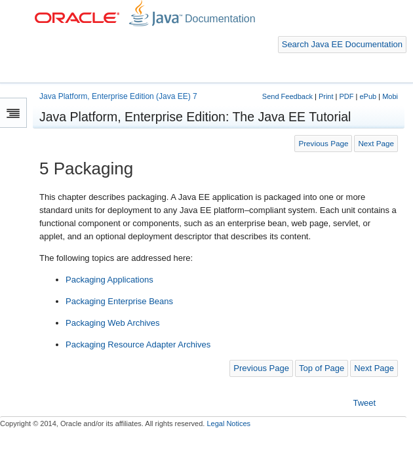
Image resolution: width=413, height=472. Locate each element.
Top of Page (321, 368)
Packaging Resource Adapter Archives (138, 344)
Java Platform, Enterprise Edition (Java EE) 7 (118, 96)
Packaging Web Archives (113, 323)
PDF (346, 96)
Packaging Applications (109, 280)
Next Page (376, 143)
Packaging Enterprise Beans (119, 301)
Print (326, 96)
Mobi (390, 96)
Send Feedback (287, 96)
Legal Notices (228, 423)
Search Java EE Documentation (342, 44)
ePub (367, 96)
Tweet (364, 403)
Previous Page (323, 143)
